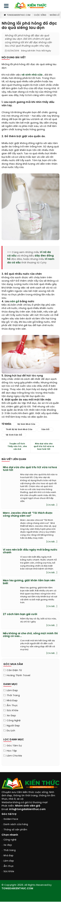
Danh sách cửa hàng (16, 824)
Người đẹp (13, 725)
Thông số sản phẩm (15, 830)
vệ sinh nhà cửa (32, 75)
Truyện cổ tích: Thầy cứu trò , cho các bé (17, 446)
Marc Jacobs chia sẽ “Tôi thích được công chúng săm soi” (28, 514)
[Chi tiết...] (51, 505)
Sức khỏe (12, 710)
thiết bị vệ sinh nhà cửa (19, 429)
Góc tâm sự (14, 745)
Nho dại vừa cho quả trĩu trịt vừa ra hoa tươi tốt (44, 446)
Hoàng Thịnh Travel (18, 675)
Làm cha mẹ (14, 756)
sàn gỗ (14, 301)
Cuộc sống (40, 15)
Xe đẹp (11, 715)
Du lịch (11, 730)
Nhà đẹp (12, 700)
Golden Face (11, 819)
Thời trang (13, 695)
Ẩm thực (12, 705)
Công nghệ (14, 720)
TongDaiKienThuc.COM (17, 15)
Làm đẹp (12, 690)
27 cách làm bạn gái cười (20, 614)
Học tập (12, 751)
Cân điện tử (14, 670)
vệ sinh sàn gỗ (14, 435)
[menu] (6, 7)
